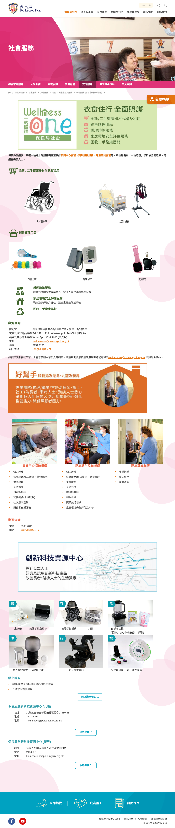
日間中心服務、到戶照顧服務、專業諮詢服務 (86, 169)
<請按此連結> (40, 362)
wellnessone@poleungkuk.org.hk (51, 355)
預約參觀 (84, 745)
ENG (143, 5)
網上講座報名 (88, 710)
